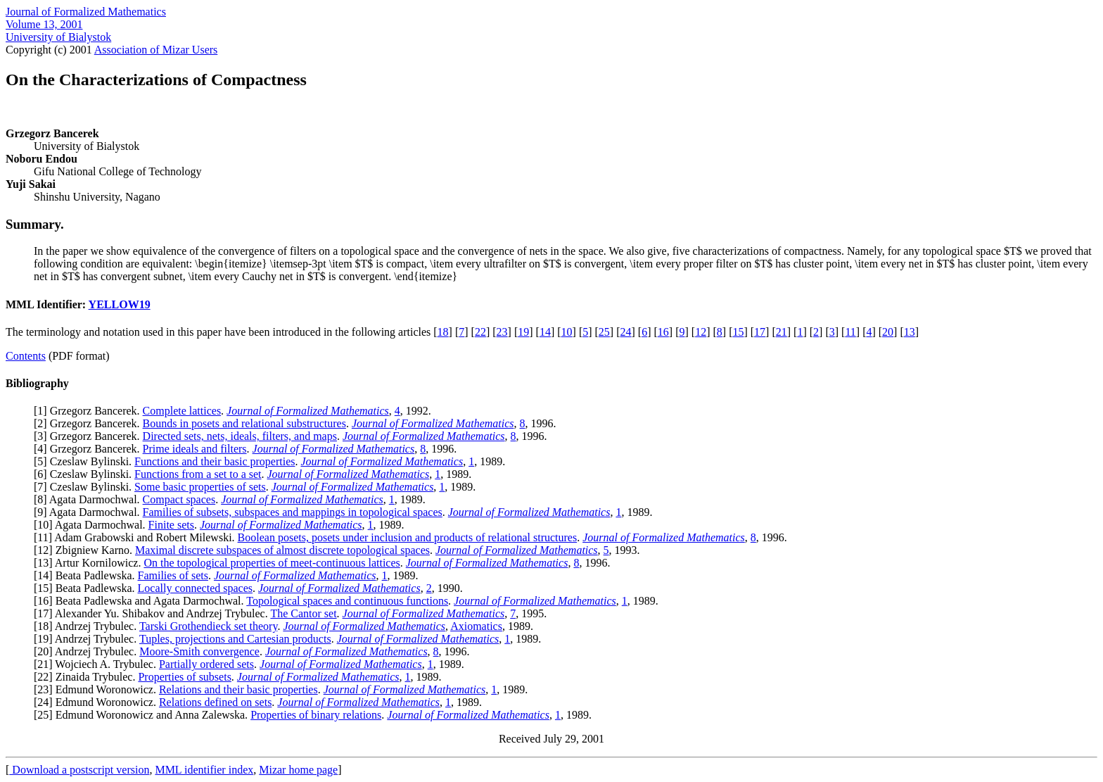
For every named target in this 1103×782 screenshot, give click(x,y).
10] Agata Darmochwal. (92, 525)
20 (887, 332)
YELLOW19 (120, 304)
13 (909, 332)
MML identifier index (204, 770)
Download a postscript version (79, 770)
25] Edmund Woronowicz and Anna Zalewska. (143, 715)
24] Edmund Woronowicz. (98, 702)
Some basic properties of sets (200, 487)
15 (738, 332)
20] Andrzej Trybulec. (88, 651)
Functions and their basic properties (214, 461)
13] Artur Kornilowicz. (90, 563)
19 (523, 332)
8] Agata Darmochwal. (89, 499)
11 (850, 332)
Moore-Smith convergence (199, 651)
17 (759, 332)
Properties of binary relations (315, 715)
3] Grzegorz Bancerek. (89, 436)
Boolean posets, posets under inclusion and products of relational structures (408, 537)
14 (545, 332)
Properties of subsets (184, 677)
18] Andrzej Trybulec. (88, 626)
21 (781, 332)
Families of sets (173, 575)
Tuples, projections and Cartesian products (235, 639)
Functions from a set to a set (197, 474)
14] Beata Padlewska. (87, 575)
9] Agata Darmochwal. (89, 512)
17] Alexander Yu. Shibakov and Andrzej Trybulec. (153, 613)
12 (700, 332)
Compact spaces (179, 499)
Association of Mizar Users (156, 50)
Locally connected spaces (195, 588)
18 (443, 332)
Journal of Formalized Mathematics (86, 12)
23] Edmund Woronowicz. (98, 689)
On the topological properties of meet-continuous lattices (272, 563)
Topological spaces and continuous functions (347, 601)
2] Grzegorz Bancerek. (89, 423)
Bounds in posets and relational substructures (244, 423)
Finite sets (171, 525)
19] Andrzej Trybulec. (88, 639)
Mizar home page (298, 770)
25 (604, 332)
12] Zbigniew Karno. (86, 550)
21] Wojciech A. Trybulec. (98, 664)
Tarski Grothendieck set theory (208, 626)
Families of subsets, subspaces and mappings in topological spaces (292, 512)
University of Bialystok (58, 37)
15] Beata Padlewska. (87, 588)
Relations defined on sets (215, 702)
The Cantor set (303, 613)
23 (502, 332)
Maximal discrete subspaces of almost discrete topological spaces (282, 550)
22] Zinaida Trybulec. (87, 677)
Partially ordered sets (206, 664)
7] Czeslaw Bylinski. (85, 487)
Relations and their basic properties (238, 689)
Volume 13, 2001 (44, 24)
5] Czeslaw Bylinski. (85, 461)
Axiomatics (476, 626)
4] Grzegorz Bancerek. (89, 449)
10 (567, 332)
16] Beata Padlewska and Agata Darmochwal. (141, 601)
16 (663, 332)
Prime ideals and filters (195, 449)
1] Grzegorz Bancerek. (89, 411)
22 (480, 332)
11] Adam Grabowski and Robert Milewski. (137, 537)
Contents (26, 356)
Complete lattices (182, 411)
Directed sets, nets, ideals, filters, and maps (240, 436)
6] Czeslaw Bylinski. (85, 474)
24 (626, 332)
